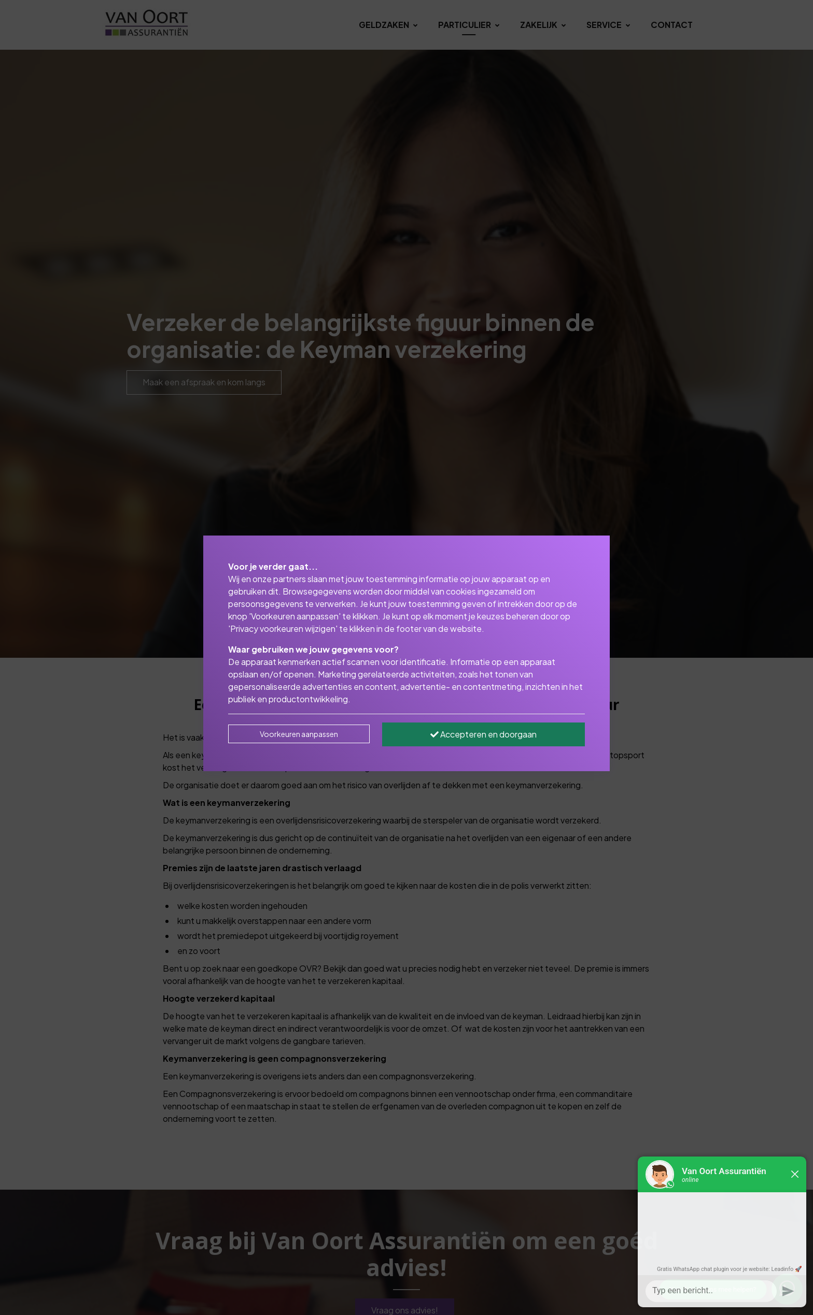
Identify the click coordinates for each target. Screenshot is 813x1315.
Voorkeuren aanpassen (299, 734)
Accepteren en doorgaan (483, 734)
